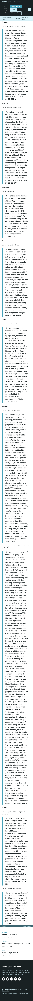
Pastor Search (16, 6)
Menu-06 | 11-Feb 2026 (11, 953)
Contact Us (5, 991)
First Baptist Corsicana (11, 2)
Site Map (4, 993)
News (13, 9)
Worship (4, 932)
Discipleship (5, 941)
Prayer (4, 926)
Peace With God (23, 993)
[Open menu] (29, 9)
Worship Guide (5, 9)
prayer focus (27, 926)
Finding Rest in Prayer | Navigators (16, 944)
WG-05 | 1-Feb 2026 (10, 934)
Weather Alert (15, 13)
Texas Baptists (12, 993)
